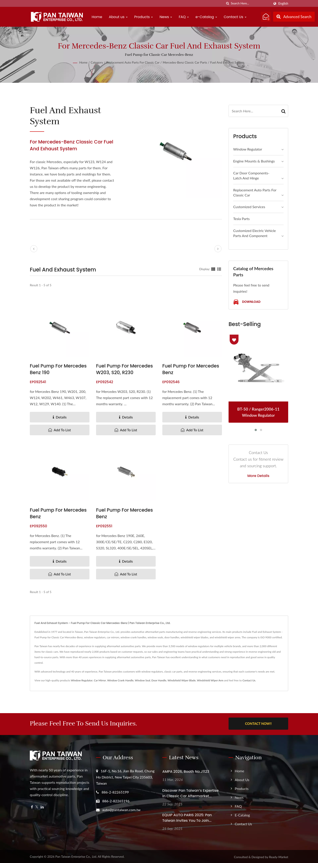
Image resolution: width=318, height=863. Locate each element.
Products (143, 16)
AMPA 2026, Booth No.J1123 (185, 770)
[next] (217, 248)
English (283, 3)
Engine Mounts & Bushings (254, 161)
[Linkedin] (42, 806)
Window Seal (142, 680)
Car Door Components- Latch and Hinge (251, 175)
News (165, 16)
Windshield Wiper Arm (210, 680)
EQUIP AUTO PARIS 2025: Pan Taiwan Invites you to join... (187, 817)
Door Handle (158, 680)
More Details (258, 475)
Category (97, 62)
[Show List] (219, 269)
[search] (227, 3)
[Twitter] (36, 806)
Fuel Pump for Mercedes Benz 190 (58, 369)
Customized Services (249, 207)
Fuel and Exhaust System (227, 62)
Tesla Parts (241, 219)
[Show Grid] (213, 269)
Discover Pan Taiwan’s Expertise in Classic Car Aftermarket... (190, 792)
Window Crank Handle (120, 680)
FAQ (184, 16)
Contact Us (235, 16)
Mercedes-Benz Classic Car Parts (185, 62)
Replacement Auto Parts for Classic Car (132, 62)
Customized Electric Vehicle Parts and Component (254, 233)
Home (97, 16)
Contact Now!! (258, 723)
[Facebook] (32, 806)
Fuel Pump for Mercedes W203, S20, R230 (124, 369)
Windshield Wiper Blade (182, 680)
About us (118, 16)
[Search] (250, 3)
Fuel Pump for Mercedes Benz (190, 369)
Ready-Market (278, 856)
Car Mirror (100, 680)
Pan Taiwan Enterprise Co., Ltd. (76, 855)
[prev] (33, 248)
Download (246, 302)
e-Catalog (206, 16)
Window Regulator (247, 149)
